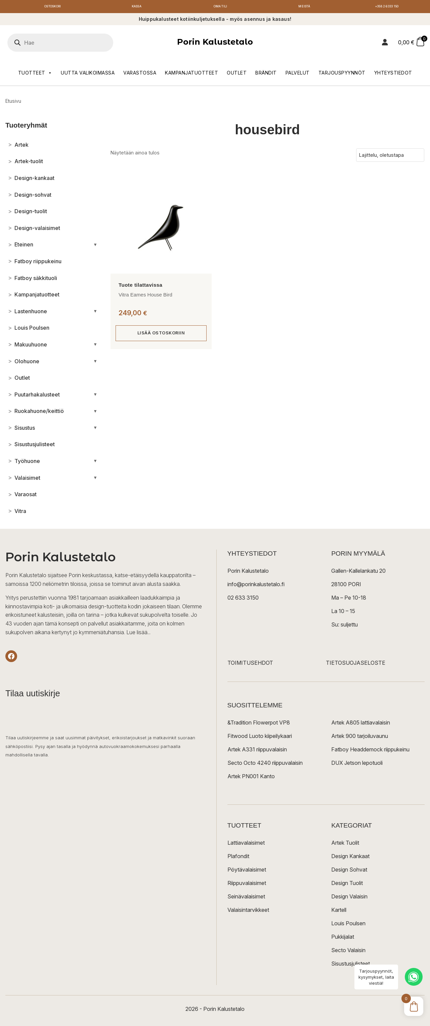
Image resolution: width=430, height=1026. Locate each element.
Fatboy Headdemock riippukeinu (370, 751)
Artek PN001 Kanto (251, 778)
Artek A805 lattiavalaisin (360, 724)
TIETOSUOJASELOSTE (355, 664)
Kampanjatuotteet (191, 74)
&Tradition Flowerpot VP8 (258, 724)
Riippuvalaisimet (246, 885)
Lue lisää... (138, 634)
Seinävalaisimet (246, 898)
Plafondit (238, 858)
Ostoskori (53, 7)
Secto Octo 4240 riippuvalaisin (265, 764)
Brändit (266, 74)
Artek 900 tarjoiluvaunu (359, 738)
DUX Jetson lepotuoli (357, 764)
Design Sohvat (349, 871)
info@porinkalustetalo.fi (256, 586)
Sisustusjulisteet (350, 965)
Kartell (338, 911)
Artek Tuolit (345, 844)
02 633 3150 (243, 599)
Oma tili (220, 7)
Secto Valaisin (348, 952)
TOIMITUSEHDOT (250, 664)
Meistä (304, 7)
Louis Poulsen (348, 925)
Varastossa (139, 74)
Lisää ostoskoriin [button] (161, 335)
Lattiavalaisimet (246, 844)
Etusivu (13, 102)
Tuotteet (35, 74)
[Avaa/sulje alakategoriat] (95, 246)
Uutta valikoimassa (88, 74)
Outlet (237, 74)
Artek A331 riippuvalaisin (257, 751)
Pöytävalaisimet (246, 871)
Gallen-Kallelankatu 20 (358, 572)
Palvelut (298, 74)
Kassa (136, 7)
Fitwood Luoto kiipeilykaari (259, 738)
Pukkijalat (342, 938)
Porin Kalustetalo (215, 44)
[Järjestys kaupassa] (390, 157)
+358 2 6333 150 (388, 7)
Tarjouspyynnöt (342, 74)
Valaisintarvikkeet (248, 911)
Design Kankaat (350, 858)
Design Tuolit (347, 885)
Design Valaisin (349, 898)
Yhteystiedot (393, 74)
